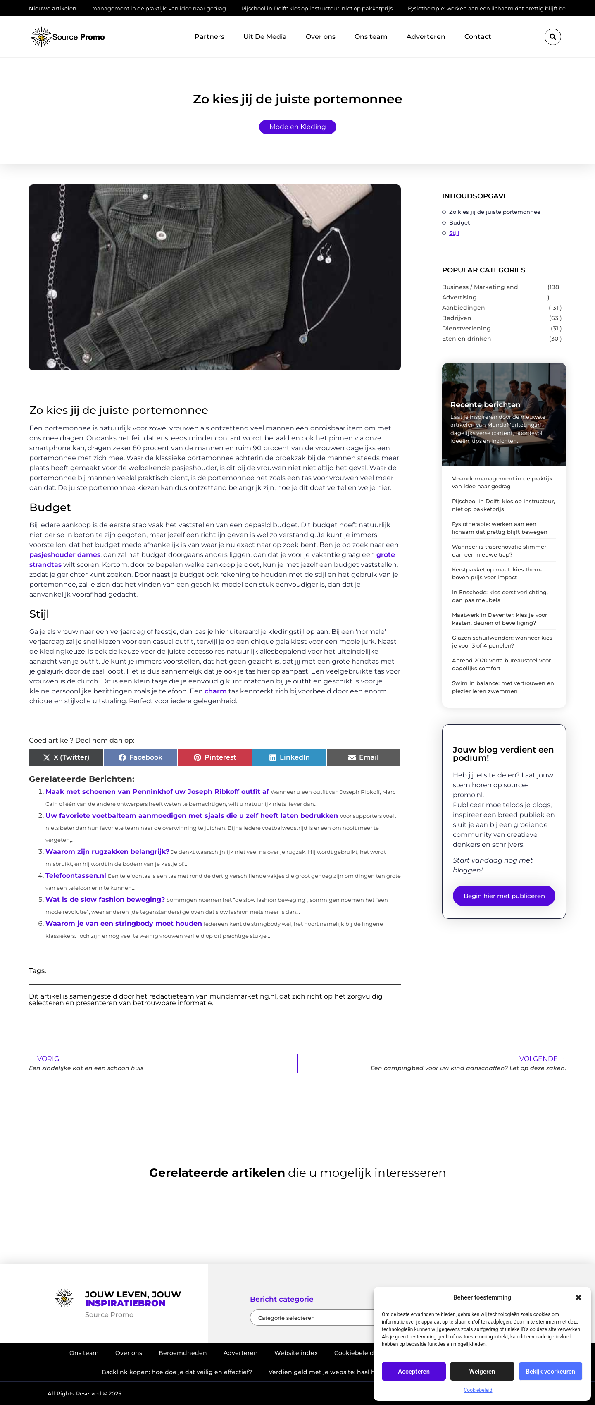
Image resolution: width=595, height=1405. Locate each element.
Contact (477, 37)
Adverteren (426, 37)
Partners (209, 37)
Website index (296, 1353)
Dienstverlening (466, 328)
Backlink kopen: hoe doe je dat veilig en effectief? (177, 1372)
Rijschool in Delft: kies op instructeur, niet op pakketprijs (320, 8)
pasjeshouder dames (64, 555)
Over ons (321, 37)
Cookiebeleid (478, 1390)
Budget (459, 222)
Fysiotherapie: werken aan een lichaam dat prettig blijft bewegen (499, 8)
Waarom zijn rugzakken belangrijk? (107, 851)
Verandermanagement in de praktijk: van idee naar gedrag (150, 8)
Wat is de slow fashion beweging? (105, 899)
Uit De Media (265, 37)
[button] (578, 1297)
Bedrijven (456, 318)
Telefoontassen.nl (75, 875)
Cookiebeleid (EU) (361, 1353)
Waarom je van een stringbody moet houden (123, 923)
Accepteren (414, 1371)
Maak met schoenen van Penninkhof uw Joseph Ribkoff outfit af (157, 792)
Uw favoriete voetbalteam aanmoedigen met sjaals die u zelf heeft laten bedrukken (191, 816)
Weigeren (482, 1371)
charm (216, 691)
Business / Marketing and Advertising (480, 292)
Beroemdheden (183, 1353)
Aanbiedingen (463, 307)
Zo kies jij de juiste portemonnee (494, 211)
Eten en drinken (466, 338)
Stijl (454, 232)
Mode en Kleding (297, 127)
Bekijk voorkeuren (550, 1371)
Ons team (371, 37)
